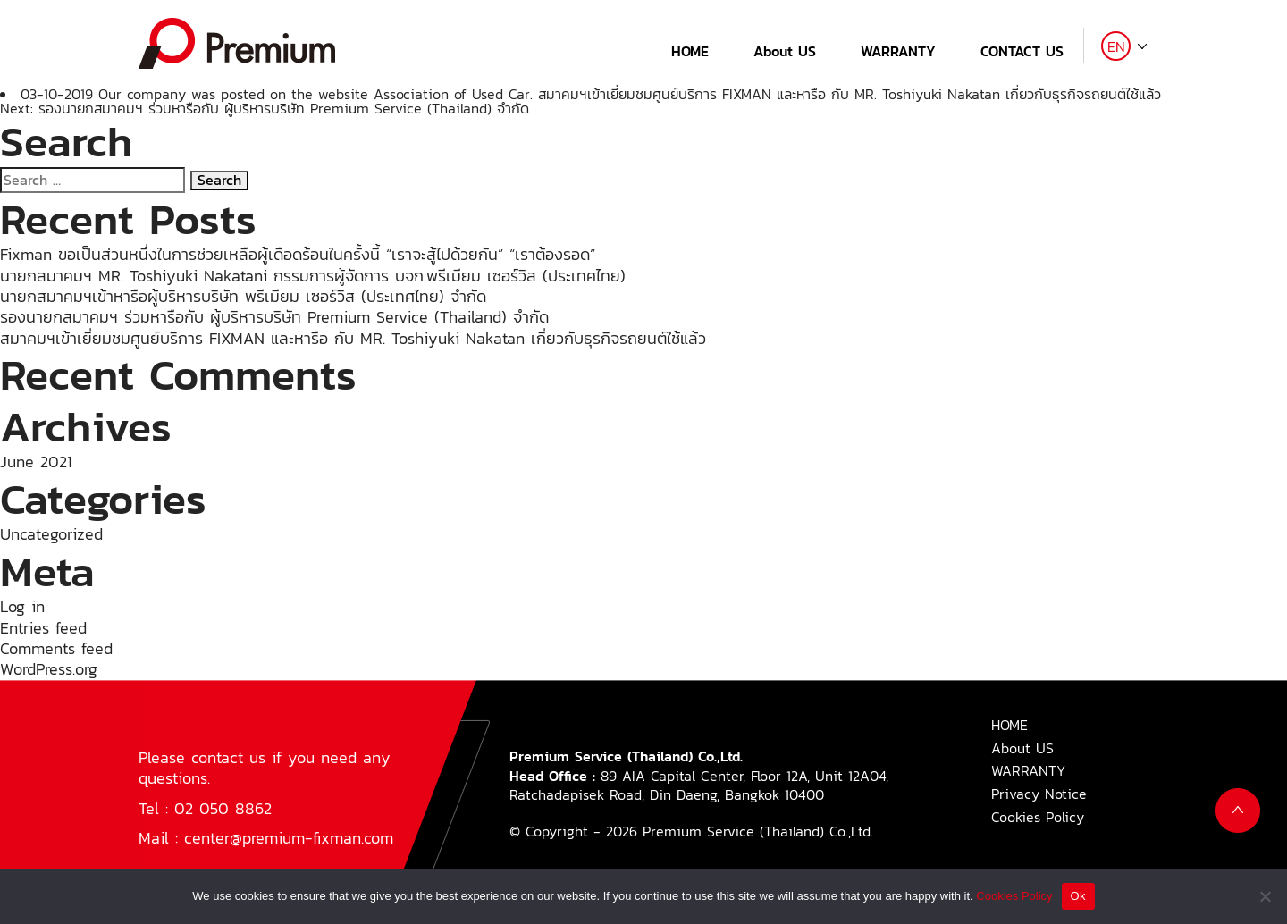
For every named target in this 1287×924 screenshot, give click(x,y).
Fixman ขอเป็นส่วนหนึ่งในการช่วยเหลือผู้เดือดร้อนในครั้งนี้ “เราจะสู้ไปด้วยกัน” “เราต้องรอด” (297, 254)
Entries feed (43, 628)
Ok (1078, 896)
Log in (22, 606)
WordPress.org (48, 669)
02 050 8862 (223, 808)
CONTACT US (1022, 51)
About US (784, 51)
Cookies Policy (1037, 817)
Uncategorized (51, 534)
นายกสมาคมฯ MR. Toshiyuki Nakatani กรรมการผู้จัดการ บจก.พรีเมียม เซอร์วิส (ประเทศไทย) (313, 276)
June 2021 (36, 461)
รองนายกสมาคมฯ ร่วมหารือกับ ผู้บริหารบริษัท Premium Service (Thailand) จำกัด (274, 317)
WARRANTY (898, 51)
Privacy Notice (1039, 793)
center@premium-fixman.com (288, 838)
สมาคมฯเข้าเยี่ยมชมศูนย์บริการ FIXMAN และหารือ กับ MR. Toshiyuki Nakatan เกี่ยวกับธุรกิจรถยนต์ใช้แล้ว (849, 94)
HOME (690, 51)
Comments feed (56, 648)
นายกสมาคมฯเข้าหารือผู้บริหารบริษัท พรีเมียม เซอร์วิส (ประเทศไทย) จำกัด (243, 296)
